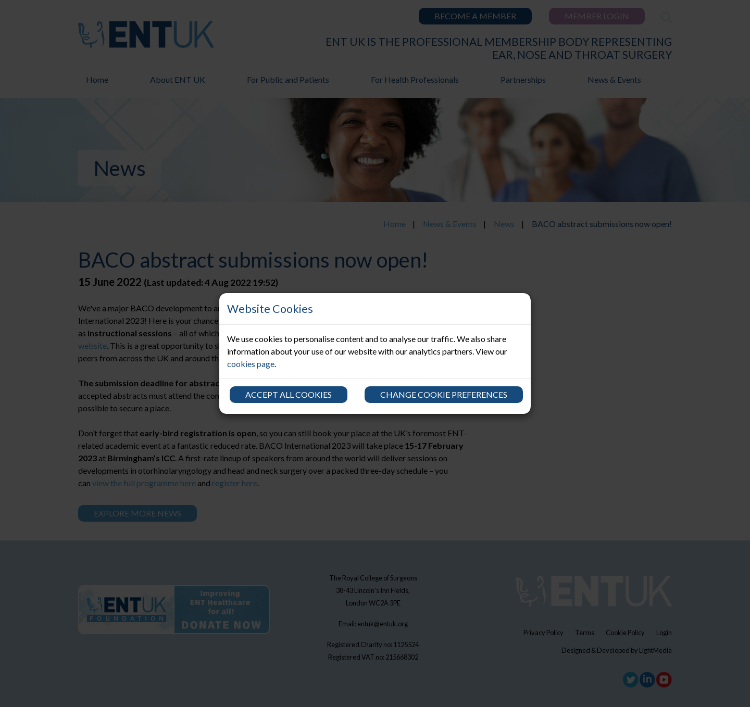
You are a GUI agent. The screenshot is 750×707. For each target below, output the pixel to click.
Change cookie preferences (443, 394)
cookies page (250, 364)
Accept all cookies (288, 394)
